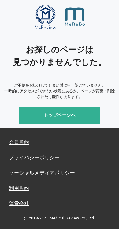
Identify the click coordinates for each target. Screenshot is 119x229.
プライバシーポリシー (34, 158)
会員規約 (19, 142)
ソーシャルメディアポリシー (42, 173)
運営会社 (19, 203)
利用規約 (19, 188)
